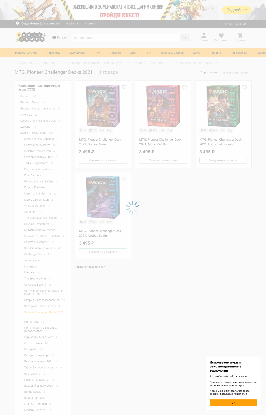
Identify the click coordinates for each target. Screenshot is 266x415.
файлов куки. (237, 385)
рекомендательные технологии (228, 393)
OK (233, 402)
